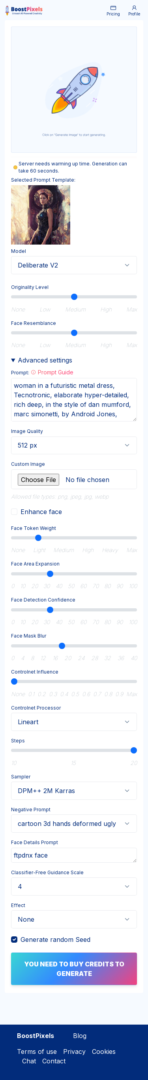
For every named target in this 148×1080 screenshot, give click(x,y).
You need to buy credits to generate (74, 969)
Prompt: (42, 372)
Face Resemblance (33, 323)
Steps (18, 741)
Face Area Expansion (35, 564)
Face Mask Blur (28, 636)
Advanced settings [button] (45, 360)
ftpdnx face (74, 855)
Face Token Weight (33, 528)
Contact (54, 1061)
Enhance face (41, 512)
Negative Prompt (31, 809)
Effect (18, 905)
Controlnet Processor (36, 708)
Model (18, 251)
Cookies (104, 1051)
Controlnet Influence (34, 672)
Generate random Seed (55, 939)
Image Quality (27, 431)
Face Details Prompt (34, 842)
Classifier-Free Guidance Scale (47, 872)
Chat (28, 1061)
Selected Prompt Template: (43, 180)
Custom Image (28, 464)
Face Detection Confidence (43, 600)
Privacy (74, 1051)
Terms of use (37, 1051)
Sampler (20, 777)
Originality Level (30, 287)
